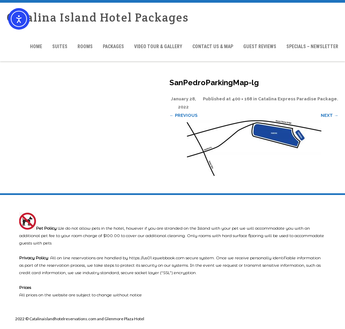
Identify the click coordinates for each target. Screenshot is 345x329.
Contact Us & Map (212, 46)
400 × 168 (242, 98)
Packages (113, 46)
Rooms (85, 46)
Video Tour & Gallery (158, 46)
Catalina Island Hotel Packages (98, 17)
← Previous (183, 115)
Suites (59, 46)
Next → (329, 115)
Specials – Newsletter (312, 46)
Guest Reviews (259, 46)
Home (36, 46)
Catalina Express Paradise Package (297, 98)
